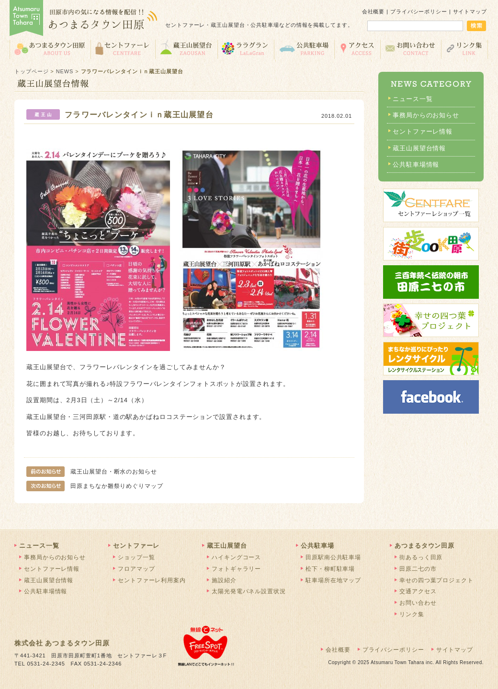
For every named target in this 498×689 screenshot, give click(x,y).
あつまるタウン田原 (50, 48)
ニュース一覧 (412, 98)
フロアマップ (136, 568)
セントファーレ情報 (423, 131)
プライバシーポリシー (418, 11)
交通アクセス (357, 48)
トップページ (31, 71)
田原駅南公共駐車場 (333, 557)
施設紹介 (224, 580)
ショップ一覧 (136, 557)
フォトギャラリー (236, 568)
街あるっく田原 (420, 557)
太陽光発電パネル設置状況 (249, 591)
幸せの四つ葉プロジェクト (436, 580)
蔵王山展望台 (186, 48)
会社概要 (373, 11)
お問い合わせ (410, 48)
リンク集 (464, 48)
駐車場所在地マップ (333, 580)
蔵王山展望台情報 (419, 148)
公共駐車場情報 (416, 164)
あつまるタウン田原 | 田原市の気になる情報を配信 (84, 19)
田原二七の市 (417, 568)
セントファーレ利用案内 (152, 580)
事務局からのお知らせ (426, 115)
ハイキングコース (236, 557)
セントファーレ (123, 48)
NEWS (65, 71)
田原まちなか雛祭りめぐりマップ (94, 486)
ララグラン (245, 48)
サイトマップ (470, 11)
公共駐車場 (304, 48)
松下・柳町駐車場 (330, 568)
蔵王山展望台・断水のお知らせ (91, 471)
